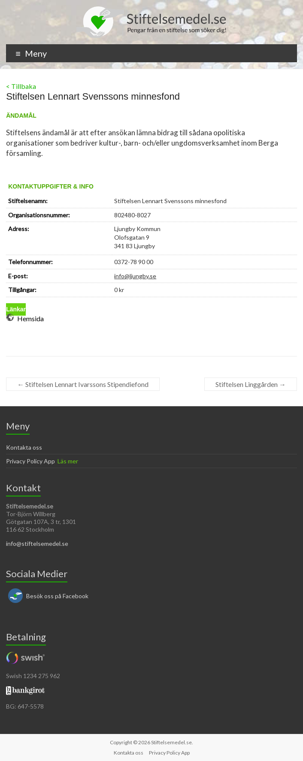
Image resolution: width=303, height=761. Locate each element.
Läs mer (68, 461)
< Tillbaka (21, 86)
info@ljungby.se (135, 276)
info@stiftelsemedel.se (37, 543)
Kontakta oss (24, 447)
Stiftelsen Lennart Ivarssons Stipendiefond (82, 384)
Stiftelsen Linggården (250, 384)
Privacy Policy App (30, 461)
